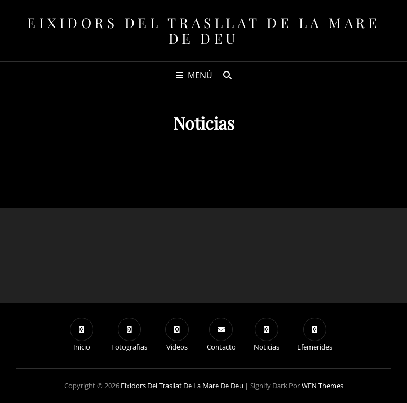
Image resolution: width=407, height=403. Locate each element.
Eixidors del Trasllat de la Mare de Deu (203, 30)
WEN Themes (322, 385)
